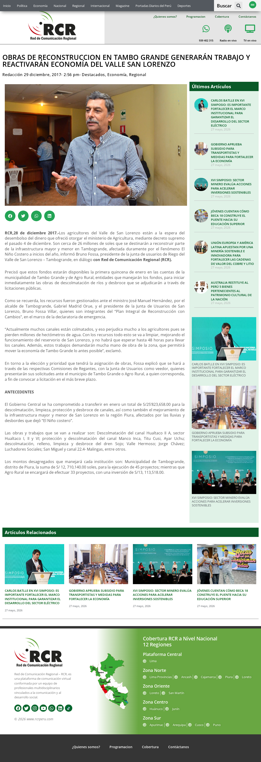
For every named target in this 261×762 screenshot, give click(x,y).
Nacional (60, 6)
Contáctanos (247, 17)
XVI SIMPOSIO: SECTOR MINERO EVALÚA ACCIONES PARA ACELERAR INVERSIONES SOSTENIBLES (231, 186)
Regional (78, 6)
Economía (40, 6)
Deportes (184, 6)
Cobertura (222, 17)
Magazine (122, 6)
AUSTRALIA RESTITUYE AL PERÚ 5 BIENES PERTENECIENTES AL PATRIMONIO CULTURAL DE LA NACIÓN (231, 290)
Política (22, 6)
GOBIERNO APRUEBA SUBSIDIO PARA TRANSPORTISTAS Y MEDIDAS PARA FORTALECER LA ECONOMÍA (232, 152)
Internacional (100, 6)
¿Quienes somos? (165, 17)
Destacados (93, 74)
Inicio (7, 6)
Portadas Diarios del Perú (153, 6)
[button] (238, 6)
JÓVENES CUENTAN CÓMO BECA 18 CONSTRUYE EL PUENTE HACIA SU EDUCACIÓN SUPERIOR (230, 217)
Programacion (195, 17)
